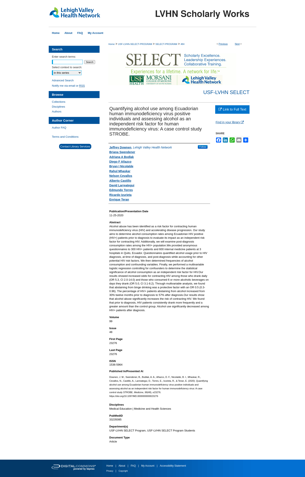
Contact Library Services (75, 146)
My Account (148, 465)
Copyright (123, 471)
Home (111, 44)
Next (237, 44)
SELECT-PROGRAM (166, 44)
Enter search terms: (64, 56)
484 (182, 44)
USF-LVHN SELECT (226, 92)
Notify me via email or (68, 85)
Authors (56, 111)
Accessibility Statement (173, 465)
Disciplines (58, 106)
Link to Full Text (232, 109)
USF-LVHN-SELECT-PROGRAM (135, 44)
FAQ (133, 465)
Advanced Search (63, 80)
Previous (223, 44)
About (122, 465)
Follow (202, 147)
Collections (58, 101)
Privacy (110, 471)
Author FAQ (59, 127)
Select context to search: (67, 67)
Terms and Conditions (65, 136)
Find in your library (230, 122)
